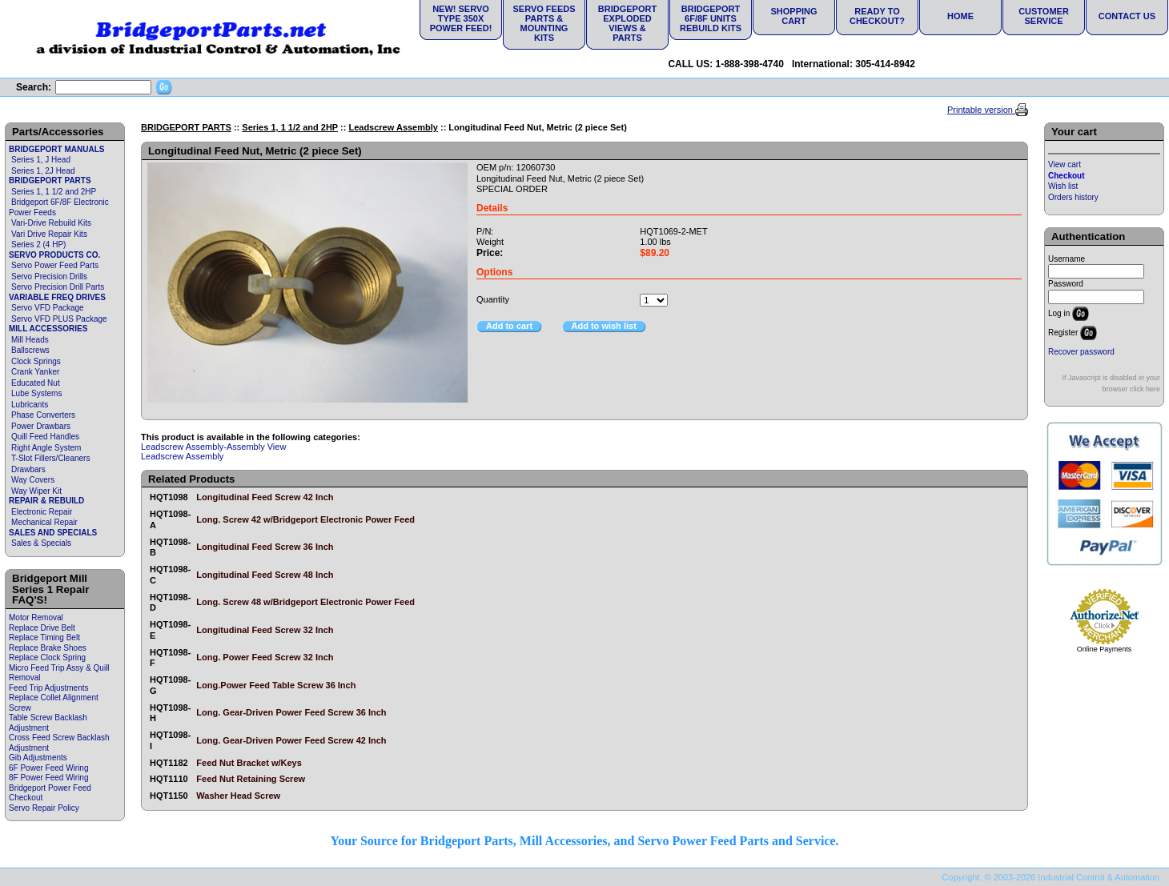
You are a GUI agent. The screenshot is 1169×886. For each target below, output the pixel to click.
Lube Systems (36, 393)
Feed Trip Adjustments (49, 688)
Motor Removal (36, 617)
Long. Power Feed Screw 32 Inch (264, 657)
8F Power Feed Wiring (48, 777)
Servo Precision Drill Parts (57, 287)
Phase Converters (43, 415)
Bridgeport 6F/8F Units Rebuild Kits (710, 18)
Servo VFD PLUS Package (59, 319)
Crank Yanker (35, 371)
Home (960, 16)
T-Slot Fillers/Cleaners (50, 458)
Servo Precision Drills (49, 276)
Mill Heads (30, 339)
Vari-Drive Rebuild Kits (51, 222)
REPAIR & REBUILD (46, 500)
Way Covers (32, 479)
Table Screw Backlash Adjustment (48, 722)
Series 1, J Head (40, 159)
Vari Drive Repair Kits (49, 234)
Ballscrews (30, 350)
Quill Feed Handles (45, 436)
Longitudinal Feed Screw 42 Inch (264, 497)
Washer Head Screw (238, 795)
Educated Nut (35, 383)
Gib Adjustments (38, 757)
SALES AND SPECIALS (53, 532)
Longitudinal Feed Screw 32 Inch (264, 630)
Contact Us (1127, 16)
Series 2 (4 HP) (38, 244)
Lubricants (29, 404)
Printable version (981, 109)
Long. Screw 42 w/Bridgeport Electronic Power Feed (305, 519)
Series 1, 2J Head (43, 170)
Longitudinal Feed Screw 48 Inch (264, 574)
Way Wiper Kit (36, 491)
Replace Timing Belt (44, 637)
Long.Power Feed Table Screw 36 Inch (276, 685)
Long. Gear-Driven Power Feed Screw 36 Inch (291, 712)
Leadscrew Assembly (392, 127)
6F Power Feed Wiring (48, 768)
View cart (1064, 164)
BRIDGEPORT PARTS (50, 180)
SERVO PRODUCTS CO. (54, 255)
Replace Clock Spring (47, 657)
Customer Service (1043, 16)
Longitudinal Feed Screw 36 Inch (264, 546)
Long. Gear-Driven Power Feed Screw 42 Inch (291, 740)
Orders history (1073, 197)
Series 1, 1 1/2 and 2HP (53, 191)
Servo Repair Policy (44, 808)
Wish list (1063, 186)
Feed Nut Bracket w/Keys (248, 763)
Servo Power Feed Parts (54, 265)
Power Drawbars (40, 426)
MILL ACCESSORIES (48, 328)
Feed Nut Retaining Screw (250, 779)
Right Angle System (46, 447)
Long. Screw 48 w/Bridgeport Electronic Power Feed (305, 602)
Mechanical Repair (44, 522)
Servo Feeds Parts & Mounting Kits (543, 23)
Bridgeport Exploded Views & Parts (627, 23)
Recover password (1081, 351)
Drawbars (28, 469)
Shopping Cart (793, 16)
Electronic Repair (41, 511)
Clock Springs (36, 361)
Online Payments (1104, 649)
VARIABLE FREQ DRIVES (57, 297)
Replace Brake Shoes (47, 647)
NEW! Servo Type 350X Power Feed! (461, 18)
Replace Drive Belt (42, 627)
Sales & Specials (41, 543)
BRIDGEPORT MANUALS (56, 149)
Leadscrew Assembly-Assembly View (213, 446)
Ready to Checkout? (877, 16)
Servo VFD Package (47, 307)
